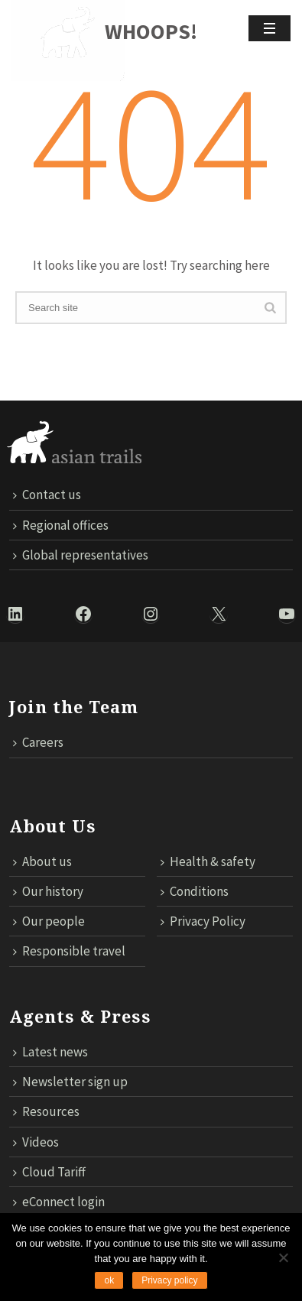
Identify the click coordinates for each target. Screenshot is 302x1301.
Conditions (195, 891)
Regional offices (61, 525)
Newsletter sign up (70, 1081)
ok (109, 1280)
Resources (46, 1111)
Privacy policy (169, 1280)
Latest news (50, 1051)
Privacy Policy (203, 921)
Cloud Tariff (49, 1171)
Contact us (47, 494)
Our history (48, 891)
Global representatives (80, 555)
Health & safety (208, 861)
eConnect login (59, 1201)
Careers (38, 742)
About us (42, 861)
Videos (36, 1142)
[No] (283, 1257)
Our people (49, 921)
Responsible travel (69, 950)
